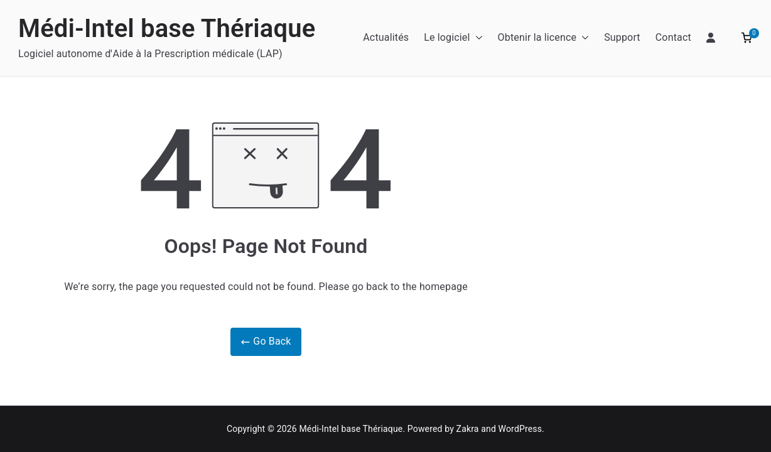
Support (622, 37)
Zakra (467, 429)
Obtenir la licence (544, 38)
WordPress (520, 429)
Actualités (386, 37)
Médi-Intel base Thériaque (166, 28)
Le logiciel (453, 38)
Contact (673, 37)
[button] (476, 38)
